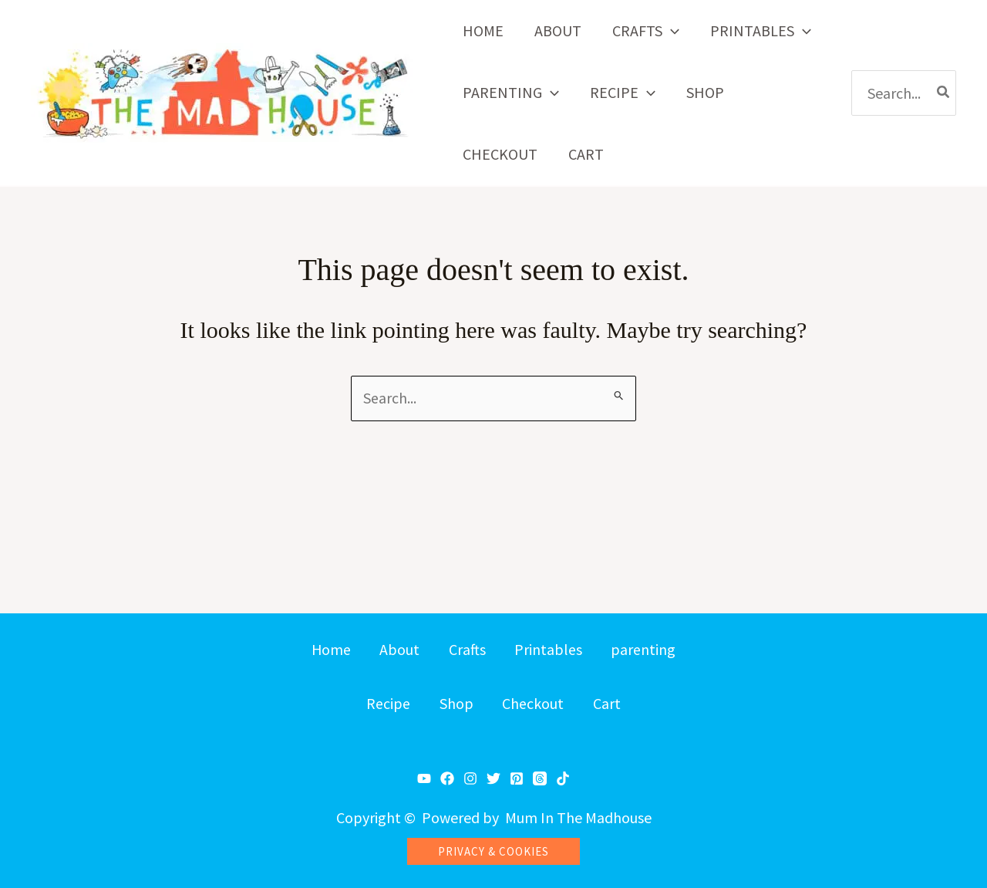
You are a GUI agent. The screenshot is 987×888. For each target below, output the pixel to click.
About (398, 648)
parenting (647, 648)
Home (327, 648)
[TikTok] (563, 778)
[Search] (944, 93)
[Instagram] (470, 778)
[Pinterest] (517, 778)
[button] (670, 31)
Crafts (467, 648)
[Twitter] (493, 778)
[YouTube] (424, 778)
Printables (550, 648)
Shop (456, 704)
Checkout (534, 704)
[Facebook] (447, 778)
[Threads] (540, 778)
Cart (610, 704)
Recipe (386, 704)
